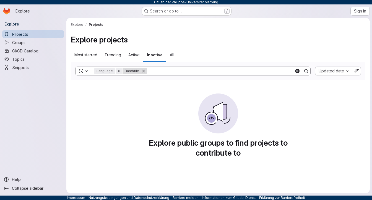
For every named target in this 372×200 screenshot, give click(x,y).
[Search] (220, 71)
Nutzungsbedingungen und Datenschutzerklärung (129, 198)
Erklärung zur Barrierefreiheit (282, 198)
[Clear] (297, 71)
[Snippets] (33, 67)
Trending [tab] (113, 54)
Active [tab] (134, 54)
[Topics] (33, 59)
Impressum (76, 198)
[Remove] (143, 71)
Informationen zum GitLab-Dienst (229, 198)
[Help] (33, 179)
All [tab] (172, 54)
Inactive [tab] (155, 54)
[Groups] (33, 42)
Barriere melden (186, 198)
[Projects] (33, 34)
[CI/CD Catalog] (33, 51)
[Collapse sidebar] (33, 188)
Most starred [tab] (85, 54)
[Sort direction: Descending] (356, 71)
